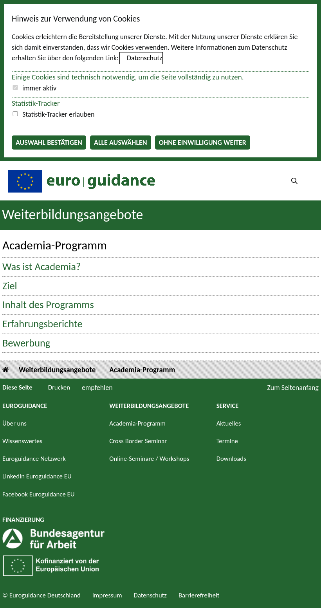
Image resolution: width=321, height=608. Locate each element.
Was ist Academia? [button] (41, 267)
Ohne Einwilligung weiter (202, 142)
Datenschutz (144, 58)
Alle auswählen (120, 142)
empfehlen (97, 387)
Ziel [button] (9, 286)
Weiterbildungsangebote (72, 214)
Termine (227, 441)
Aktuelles (228, 423)
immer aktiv (39, 88)
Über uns (14, 423)
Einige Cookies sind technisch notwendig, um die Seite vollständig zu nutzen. (128, 76)
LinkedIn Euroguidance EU (37, 476)
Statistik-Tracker (36, 103)
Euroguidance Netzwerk (34, 459)
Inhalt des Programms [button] (48, 305)
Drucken (59, 387)
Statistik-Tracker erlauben (58, 114)
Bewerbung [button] (26, 343)
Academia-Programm (142, 369)
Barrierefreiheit (199, 595)
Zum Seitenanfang (293, 387)
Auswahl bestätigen (49, 142)
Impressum (107, 595)
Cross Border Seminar (138, 441)
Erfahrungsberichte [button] (42, 324)
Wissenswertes (22, 441)
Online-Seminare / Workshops (149, 459)
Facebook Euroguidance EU (38, 494)
